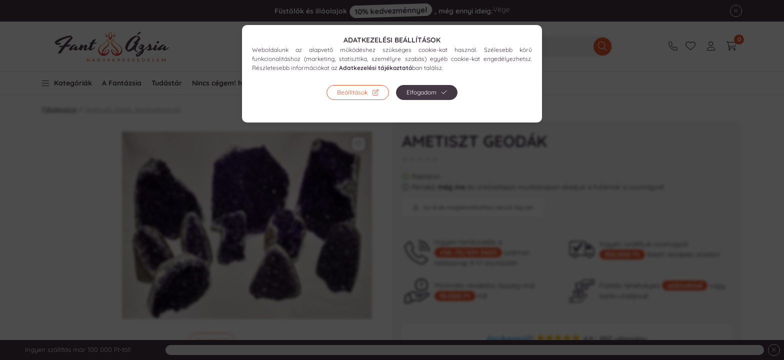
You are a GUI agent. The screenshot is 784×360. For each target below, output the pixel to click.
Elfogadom (421, 92)
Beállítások (352, 92)
